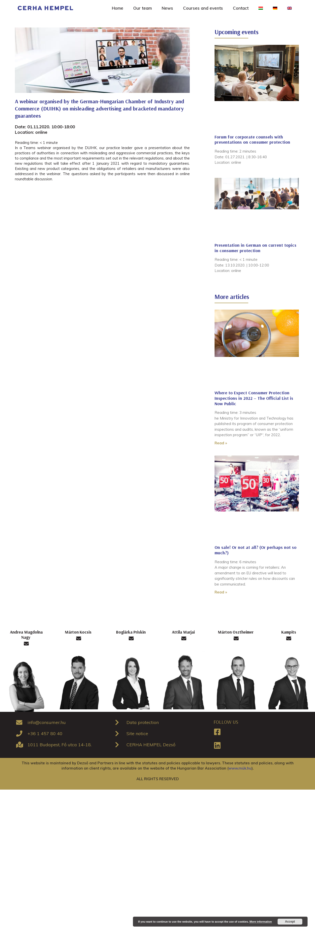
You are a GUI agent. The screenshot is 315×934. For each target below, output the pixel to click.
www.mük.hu (240, 768)
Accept (290, 921)
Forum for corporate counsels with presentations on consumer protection (252, 139)
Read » (221, 443)
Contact (241, 8)
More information (261, 921)
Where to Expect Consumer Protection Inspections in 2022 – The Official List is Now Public (254, 398)
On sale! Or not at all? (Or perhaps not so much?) (255, 550)
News (167, 8)
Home (117, 8)
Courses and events (203, 8)
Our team (142, 8)
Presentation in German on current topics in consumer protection (255, 247)
